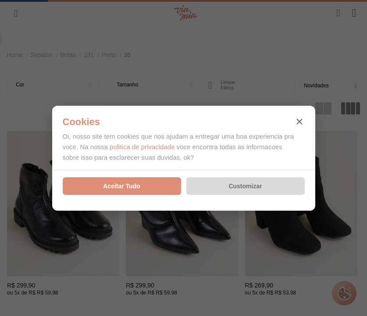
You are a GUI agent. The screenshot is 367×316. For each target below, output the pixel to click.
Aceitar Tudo (121, 186)
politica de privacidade (142, 147)
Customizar (245, 186)
